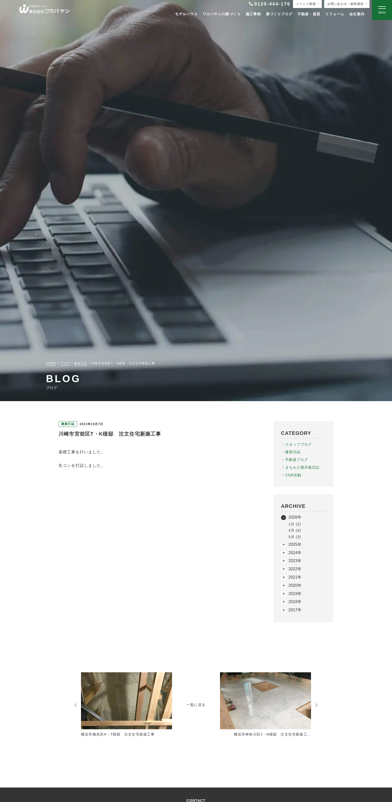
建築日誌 (292, 452)
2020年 (295, 585)
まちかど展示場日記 (302, 467)
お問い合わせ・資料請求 (345, 4)
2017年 (295, 610)
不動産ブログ (296, 460)
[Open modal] (382, 10)
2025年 (295, 544)
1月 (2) (294, 524)
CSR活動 (293, 475)
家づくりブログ (279, 14)
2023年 (295, 561)
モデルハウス (186, 14)
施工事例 (253, 14)
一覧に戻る (196, 705)
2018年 (295, 602)
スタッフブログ (298, 444)
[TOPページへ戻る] (45, 10)
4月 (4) (294, 530)
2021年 (295, 577)
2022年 (295, 569)
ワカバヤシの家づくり (222, 14)
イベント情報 (306, 4)
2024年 (295, 553)
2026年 (295, 517)
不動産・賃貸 (309, 14)
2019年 (295, 594)
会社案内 (356, 14)
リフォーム (334, 14)
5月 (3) (294, 537)
